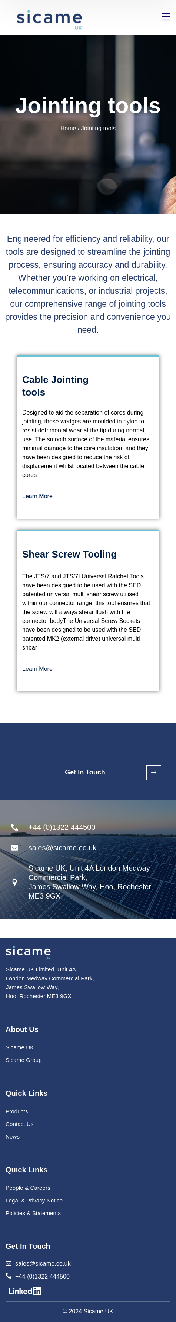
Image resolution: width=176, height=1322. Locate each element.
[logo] (28, 952)
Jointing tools (98, 128)
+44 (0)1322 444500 (42, 1276)
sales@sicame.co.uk (43, 1263)
